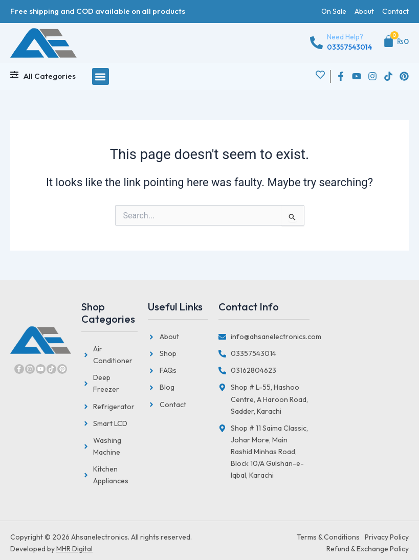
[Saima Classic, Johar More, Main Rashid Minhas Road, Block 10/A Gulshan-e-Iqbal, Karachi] (359, 456)
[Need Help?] (316, 42)
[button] (100, 76)
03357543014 (349, 47)
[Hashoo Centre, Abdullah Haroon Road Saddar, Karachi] (359, 349)
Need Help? (345, 36)
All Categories (50, 76)
